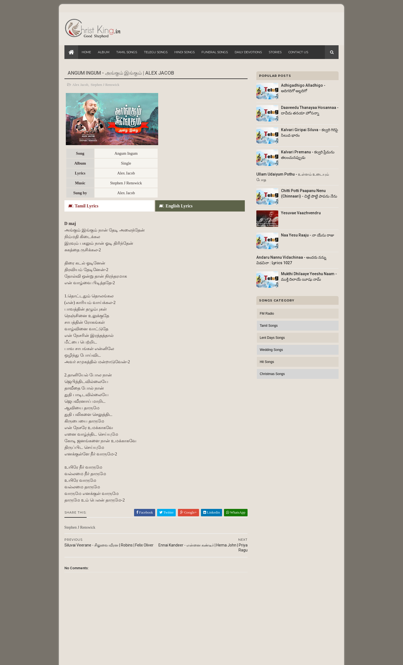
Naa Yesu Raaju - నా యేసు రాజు (307, 235)
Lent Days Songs (272, 338)
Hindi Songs (184, 52)
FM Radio (267, 313)
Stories (275, 52)
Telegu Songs (156, 52)
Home (86, 52)
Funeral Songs (215, 52)
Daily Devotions (248, 52)
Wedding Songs (271, 350)
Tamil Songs (126, 52)
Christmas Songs (272, 374)
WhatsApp (232, 459)
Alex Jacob (80, 85)
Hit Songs (267, 362)
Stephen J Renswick (105, 85)
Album (103, 52)
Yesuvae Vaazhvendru (301, 213)
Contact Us (298, 52)
